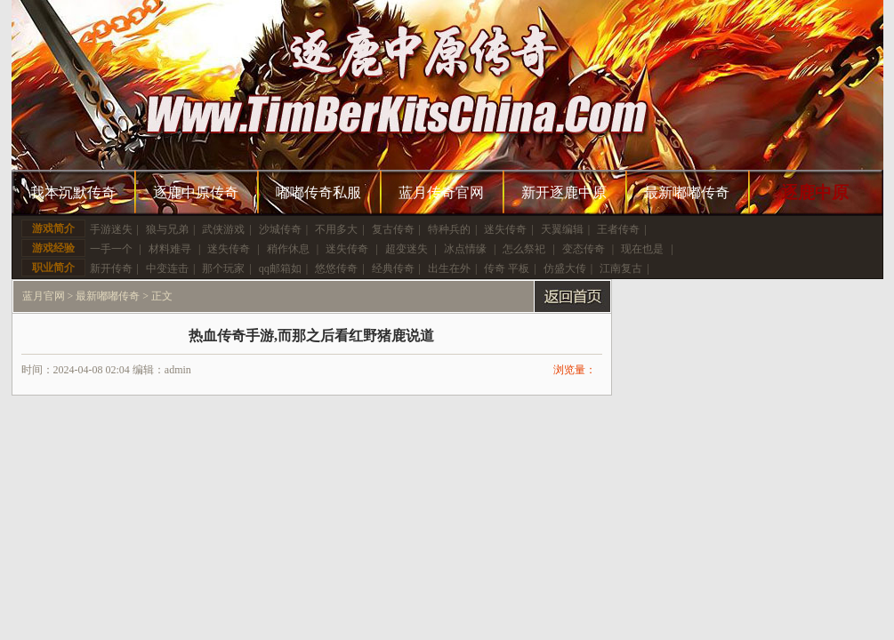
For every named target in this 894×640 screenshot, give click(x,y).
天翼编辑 (562, 229)
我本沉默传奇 (73, 192)
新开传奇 (111, 268)
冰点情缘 (465, 249)
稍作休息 (288, 249)
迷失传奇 (505, 229)
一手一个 (111, 249)
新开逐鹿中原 (564, 192)
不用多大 (336, 229)
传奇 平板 (506, 268)
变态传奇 (583, 249)
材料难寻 (170, 249)
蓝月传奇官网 (441, 192)
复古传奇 (393, 229)
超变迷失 (406, 249)
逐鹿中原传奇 (195, 192)
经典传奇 (393, 268)
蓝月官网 (43, 296)
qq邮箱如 (280, 268)
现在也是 (642, 249)
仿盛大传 (565, 268)
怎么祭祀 (524, 249)
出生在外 (449, 268)
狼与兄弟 (167, 229)
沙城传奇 (280, 229)
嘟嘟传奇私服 (318, 192)
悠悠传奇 (336, 268)
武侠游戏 (223, 229)
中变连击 (167, 268)
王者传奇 (618, 229)
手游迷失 (111, 229)
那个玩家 (223, 268)
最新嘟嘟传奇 (686, 192)
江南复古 (621, 268)
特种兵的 (449, 229)
